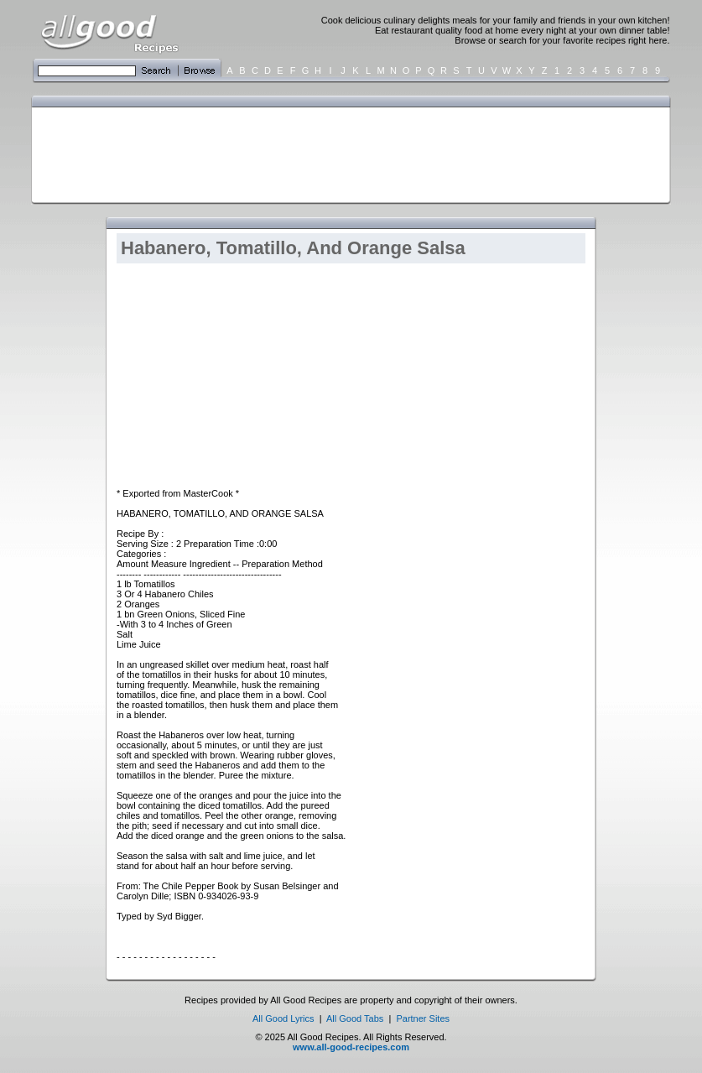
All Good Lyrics (283, 1018)
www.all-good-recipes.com (351, 1047)
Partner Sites (423, 1018)
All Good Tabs (354, 1018)
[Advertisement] (347, 153)
